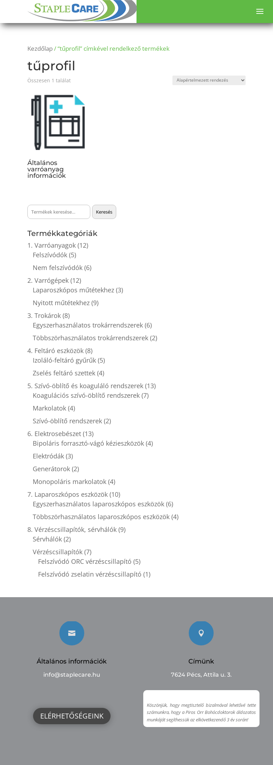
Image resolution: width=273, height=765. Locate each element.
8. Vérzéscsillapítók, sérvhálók (72, 529)
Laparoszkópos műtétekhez (73, 290)
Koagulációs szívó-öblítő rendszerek (86, 395)
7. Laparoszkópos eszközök (67, 494)
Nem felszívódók (57, 267)
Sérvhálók (47, 539)
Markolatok (49, 408)
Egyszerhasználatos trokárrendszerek (88, 325)
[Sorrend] (209, 80)
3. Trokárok (44, 315)
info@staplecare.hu (71, 674)
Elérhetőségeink (71, 716)
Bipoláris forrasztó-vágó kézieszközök (88, 443)
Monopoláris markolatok (69, 481)
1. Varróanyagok (51, 245)
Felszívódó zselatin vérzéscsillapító (89, 574)
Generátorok (51, 468)
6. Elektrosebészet (54, 433)
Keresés (104, 212)
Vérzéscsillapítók (57, 551)
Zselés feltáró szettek (64, 373)
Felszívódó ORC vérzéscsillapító (85, 561)
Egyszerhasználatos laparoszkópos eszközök (98, 504)
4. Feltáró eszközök (55, 350)
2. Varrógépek (48, 280)
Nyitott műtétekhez (61, 302)
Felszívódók (50, 255)
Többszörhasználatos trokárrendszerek (90, 338)
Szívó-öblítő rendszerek (67, 421)
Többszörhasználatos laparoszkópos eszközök (101, 516)
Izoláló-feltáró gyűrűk (64, 360)
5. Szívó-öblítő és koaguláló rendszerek (85, 385)
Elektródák (48, 456)
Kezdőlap (40, 48)
